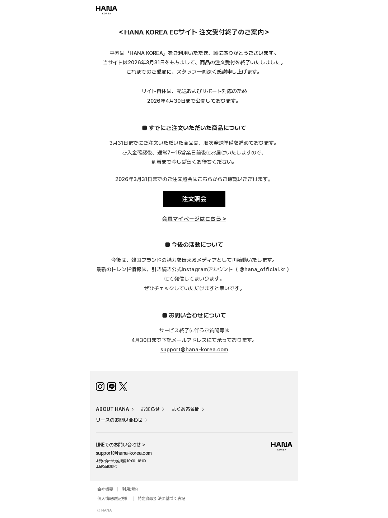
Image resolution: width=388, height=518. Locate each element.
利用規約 (130, 489)
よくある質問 (186, 409)
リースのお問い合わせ (119, 420)
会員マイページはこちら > (194, 219)
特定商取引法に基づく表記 (161, 498)
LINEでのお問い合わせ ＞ (121, 445)
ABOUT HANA (112, 409)
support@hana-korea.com (194, 349)
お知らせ (150, 409)
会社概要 (105, 489)
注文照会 (194, 199)
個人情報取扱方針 (113, 498)
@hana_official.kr (262, 269)
